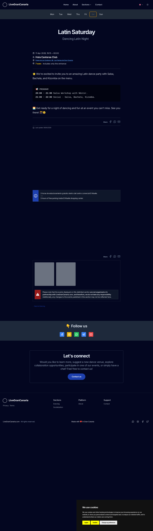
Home (66, 5)
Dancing (56, 507)
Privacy (6, 509)
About (75, 5)
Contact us (76, 479)
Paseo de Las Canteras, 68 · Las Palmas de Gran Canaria (54, 163)
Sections (86, 5)
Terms (12, 509)
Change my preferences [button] (108, 522)
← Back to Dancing (39, 409)
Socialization (58, 510)
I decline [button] (95, 522)
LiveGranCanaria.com (11, 525)
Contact (98, 5)
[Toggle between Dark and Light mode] (147, 4)
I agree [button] (86, 522)
